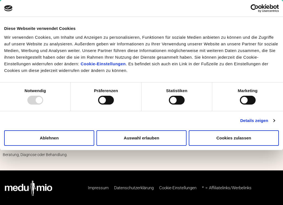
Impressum (98, 187)
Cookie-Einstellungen (103, 63)
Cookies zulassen (233, 138)
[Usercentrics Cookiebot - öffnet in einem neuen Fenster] (254, 8)
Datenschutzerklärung (134, 187)
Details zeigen (254, 120)
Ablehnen (49, 138)
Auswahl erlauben (141, 138)
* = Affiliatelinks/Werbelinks (226, 187)
